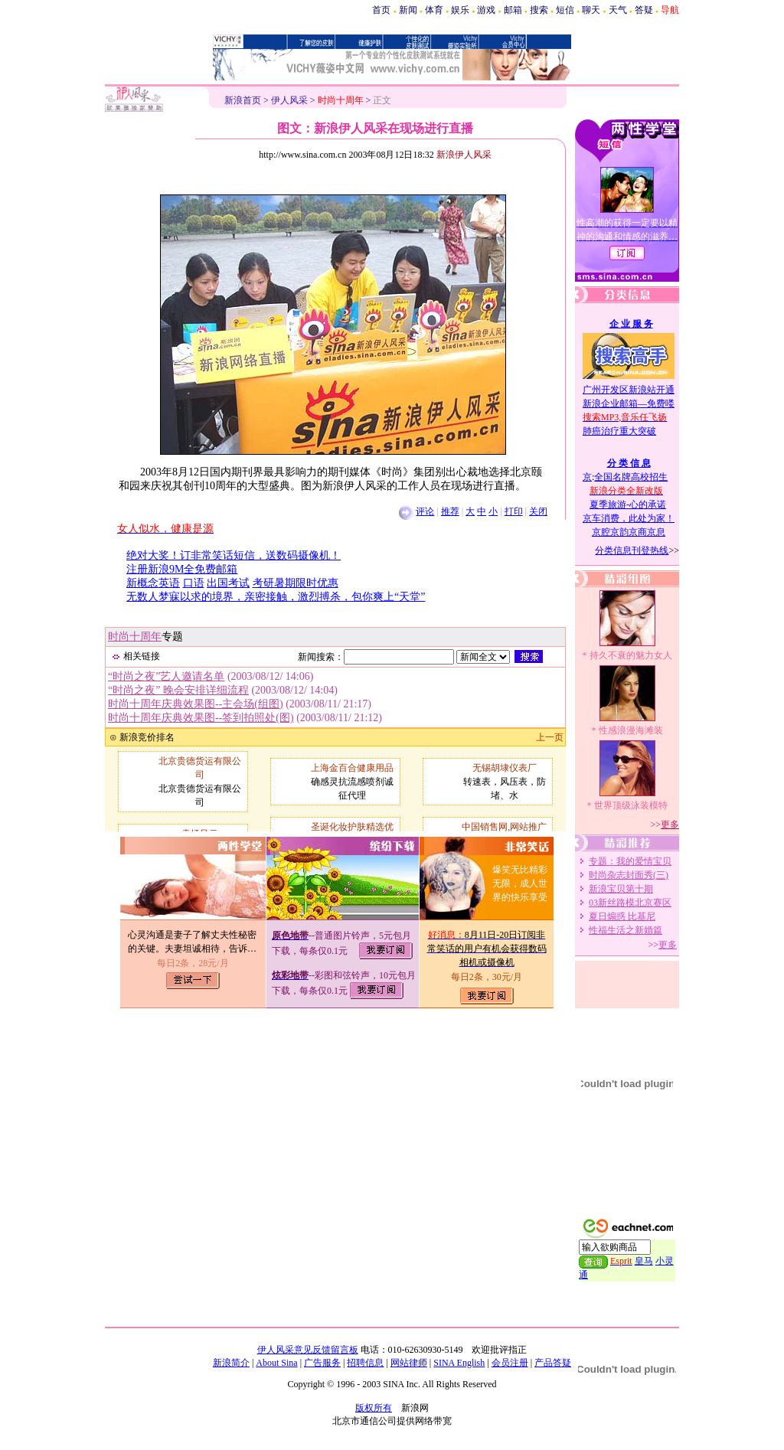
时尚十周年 (135, 636)
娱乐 (460, 10)
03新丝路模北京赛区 (630, 902)
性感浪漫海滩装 (631, 730)
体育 (434, 10)
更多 (670, 824)
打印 (514, 511)
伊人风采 (289, 100)
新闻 (408, 10)
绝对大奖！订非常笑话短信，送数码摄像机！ (233, 555)
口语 (193, 583)
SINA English (459, 1362)
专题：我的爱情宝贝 (630, 861)
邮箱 (513, 10)
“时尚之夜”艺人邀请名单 (166, 676)
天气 (618, 10)
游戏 (486, 10)
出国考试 (228, 583)
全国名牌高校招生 (631, 477)
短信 (565, 10)
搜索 (539, 10)
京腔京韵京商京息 (628, 532)
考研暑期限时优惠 (295, 583)
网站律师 (408, 1362)
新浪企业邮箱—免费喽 (629, 403)
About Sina (276, 1362)
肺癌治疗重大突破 (619, 431)
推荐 (450, 511)
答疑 (644, 10)
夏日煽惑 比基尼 (622, 916)
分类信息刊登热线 (631, 550)
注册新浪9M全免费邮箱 (181, 569)
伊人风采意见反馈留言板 (307, 1349)
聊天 (591, 10)
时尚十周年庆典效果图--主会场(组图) (195, 704)
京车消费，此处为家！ (629, 518)
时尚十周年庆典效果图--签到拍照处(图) (201, 717)
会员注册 (510, 1362)
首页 (381, 10)
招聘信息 (365, 1362)
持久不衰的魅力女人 (631, 655)
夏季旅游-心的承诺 (628, 504)
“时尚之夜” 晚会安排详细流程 (178, 690)
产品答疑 (552, 1362)
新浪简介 (231, 1362)
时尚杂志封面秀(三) (628, 875)
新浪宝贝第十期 (621, 888)
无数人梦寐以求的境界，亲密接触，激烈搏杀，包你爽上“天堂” (275, 597)
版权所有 (373, 1408)
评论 (425, 511)
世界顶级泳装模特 (631, 805)
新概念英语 (153, 583)
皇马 (644, 1261)
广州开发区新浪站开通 (629, 389)
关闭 (538, 511)
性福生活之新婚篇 (625, 930)
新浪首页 (242, 100)
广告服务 (322, 1362)
